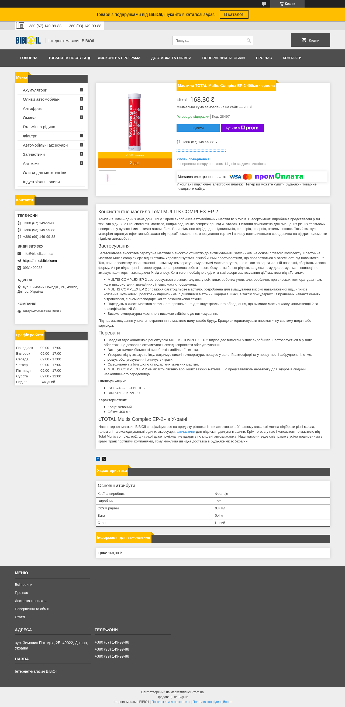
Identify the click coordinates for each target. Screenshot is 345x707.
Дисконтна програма (119, 58)
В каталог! (234, 14)
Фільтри (30, 136)
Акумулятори (35, 90)
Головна (28, 58)
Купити (198, 128)
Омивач (30, 117)
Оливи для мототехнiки (44, 172)
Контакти (292, 58)
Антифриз (32, 108)
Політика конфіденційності (213, 702)
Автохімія (31, 163)
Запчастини (34, 154)
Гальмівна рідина (39, 126)
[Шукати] (248, 40)
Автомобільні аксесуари (45, 145)
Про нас (264, 58)
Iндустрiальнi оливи (41, 182)
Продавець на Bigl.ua (172, 697)
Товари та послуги (67, 58)
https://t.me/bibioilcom (40, 261)
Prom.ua (198, 692)
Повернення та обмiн (223, 58)
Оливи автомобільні (41, 99)
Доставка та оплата (171, 58)
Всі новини (23, 585)
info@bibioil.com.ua (38, 254)
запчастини (186, 431)
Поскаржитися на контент (170, 702)
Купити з (242, 128)
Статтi (20, 617)
